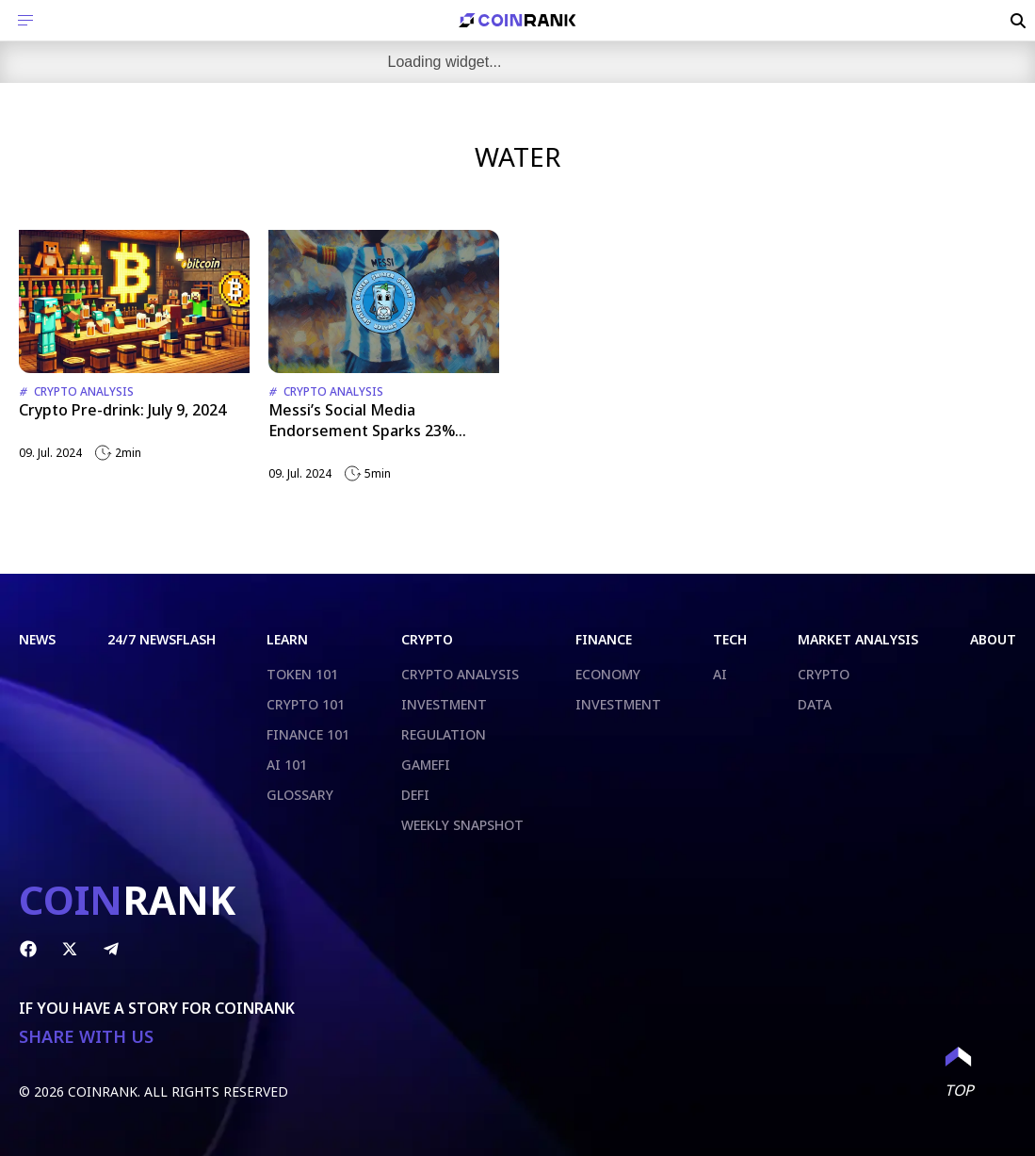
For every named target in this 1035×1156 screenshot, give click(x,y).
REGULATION (443, 734)
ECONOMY (607, 674)
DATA (815, 704)
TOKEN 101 (302, 674)
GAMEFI (425, 764)
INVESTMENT (444, 704)
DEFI (415, 795)
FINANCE (603, 639)
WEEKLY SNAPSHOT (462, 825)
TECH (730, 639)
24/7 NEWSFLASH (161, 639)
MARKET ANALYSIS (858, 639)
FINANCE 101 (308, 734)
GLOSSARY (300, 795)
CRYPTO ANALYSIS (460, 674)
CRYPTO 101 (306, 704)
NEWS (37, 639)
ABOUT (993, 639)
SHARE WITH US (86, 1037)
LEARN (287, 639)
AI (720, 674)
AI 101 (287, 764)
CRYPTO (427, 639)
